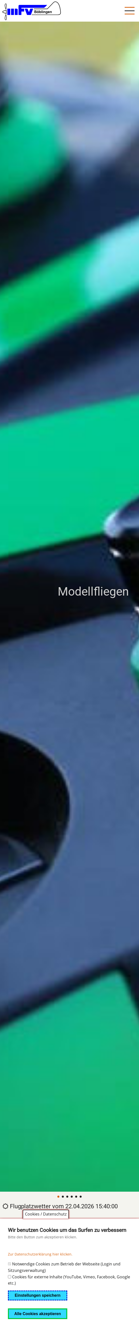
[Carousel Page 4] (72, 1197)
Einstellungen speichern (38, 1304)
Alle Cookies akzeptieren (37, 1323)
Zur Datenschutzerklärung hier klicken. (40, 1263)
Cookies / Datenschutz (46, 1223)
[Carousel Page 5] (76, 1197)
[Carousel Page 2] (63, 1197)
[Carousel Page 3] (67, 1197)
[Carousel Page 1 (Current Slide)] (58, 1197)
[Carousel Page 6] (81, 1197)
